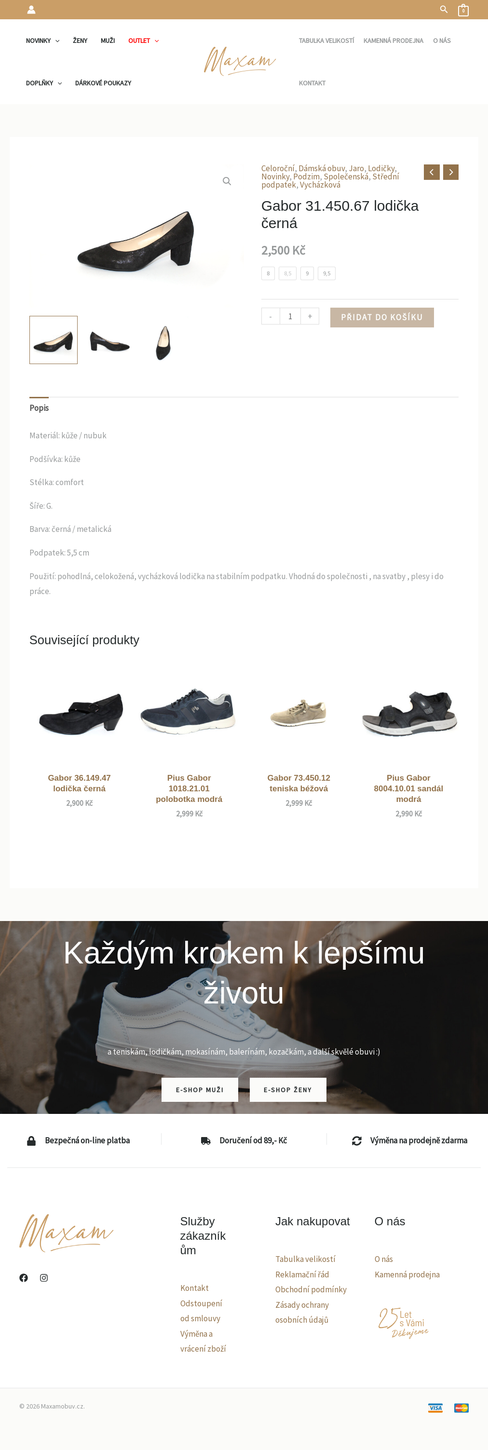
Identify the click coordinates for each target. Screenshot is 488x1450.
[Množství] (290, 316)
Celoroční (278, 168)
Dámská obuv (321, 168)
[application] (55, 40)
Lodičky (381, 168)
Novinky (275, 176)
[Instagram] (44, 1278)
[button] (444, 9)
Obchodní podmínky (311, 1289)
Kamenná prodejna (407, 1274)
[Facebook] (23, 1278)
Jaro (356, 168)
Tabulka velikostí (305, 1259)
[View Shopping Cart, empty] (463, 9)
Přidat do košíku (382, 317)
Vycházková (320, 184)
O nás (384, 1259)
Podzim (306, 176)
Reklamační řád (302, 1274)
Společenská (346, 176)
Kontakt (194, 1288)
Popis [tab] (39, 408)
